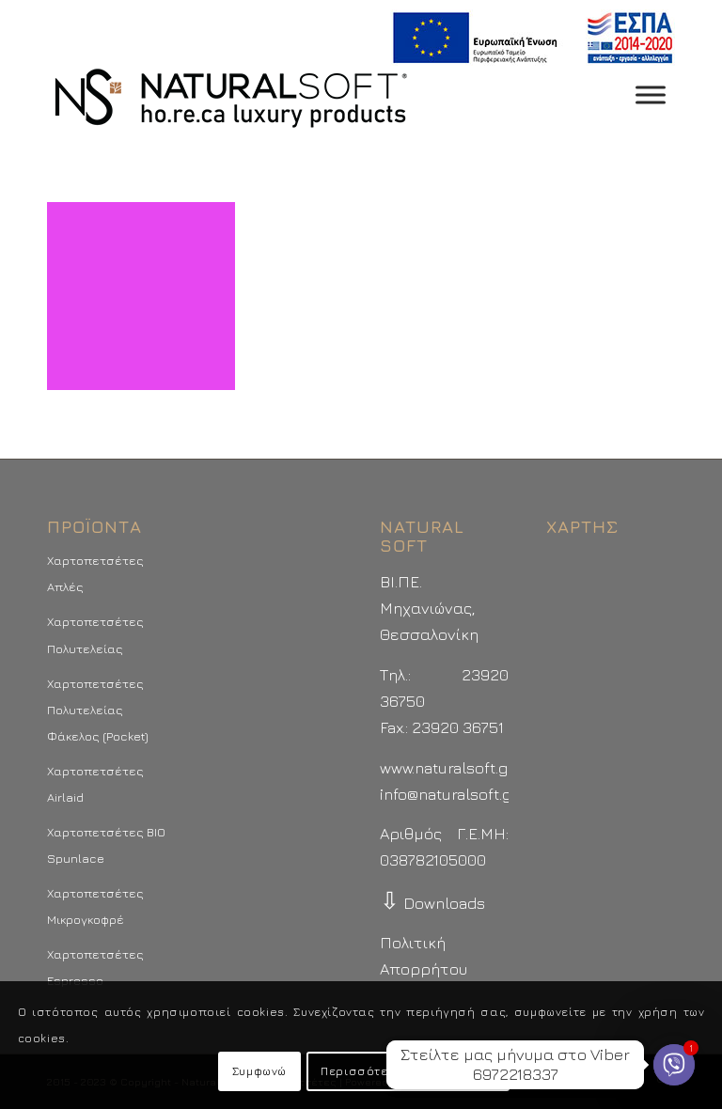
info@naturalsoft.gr (449, 794)
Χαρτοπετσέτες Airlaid (95, 783)
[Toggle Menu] (651, 94)
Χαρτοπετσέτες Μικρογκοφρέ (95, 906)
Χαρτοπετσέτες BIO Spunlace (106, 845)
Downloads (432, 903)
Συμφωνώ (259, 1071)
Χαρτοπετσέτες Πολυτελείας (95, 634)
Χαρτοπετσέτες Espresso (95, 967)
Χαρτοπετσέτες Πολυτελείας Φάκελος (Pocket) (98, 709)
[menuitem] (528, 38)
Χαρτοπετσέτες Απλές (95, 573)
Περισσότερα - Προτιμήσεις (408, 1071)
